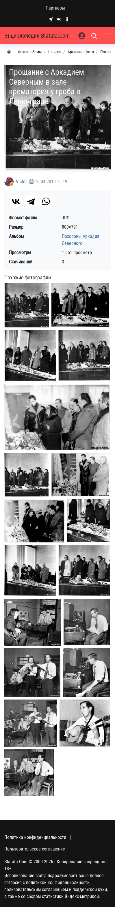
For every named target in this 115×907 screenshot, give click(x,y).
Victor (21, 181)
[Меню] (108, 35)
